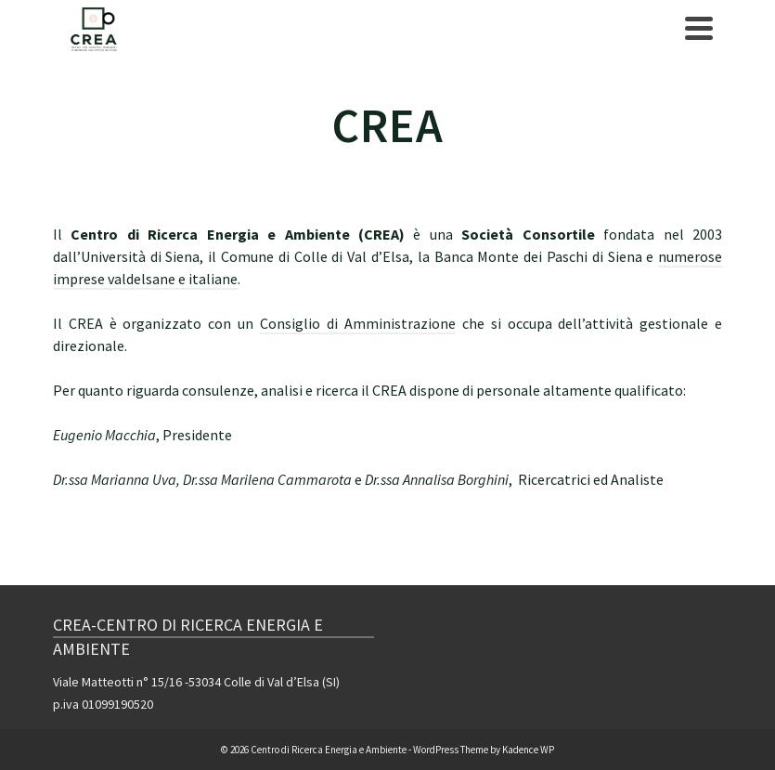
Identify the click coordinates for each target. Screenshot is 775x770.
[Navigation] (699, 28)
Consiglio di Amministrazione (358, 323)
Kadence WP (528, 749)
